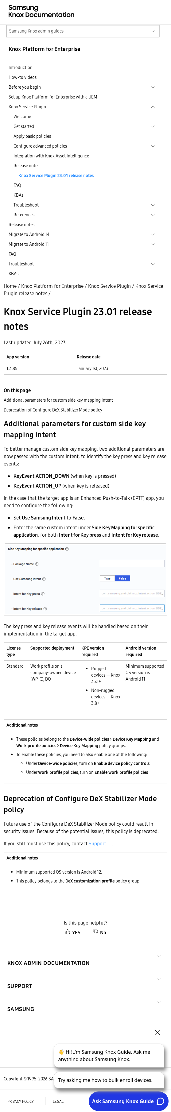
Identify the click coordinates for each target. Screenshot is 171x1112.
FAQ (17, 185)
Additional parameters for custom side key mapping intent (58, 400)
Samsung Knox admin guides (36, 31)
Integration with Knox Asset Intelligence (51, 156)
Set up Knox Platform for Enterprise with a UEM (53, 97)
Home (10, 286)
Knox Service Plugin (109, 286)
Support (97, 843)
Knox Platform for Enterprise (52, 286)
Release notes (26, 166)
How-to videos (23, 77)
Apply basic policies (32, 136)
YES (72, 932)
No (99, 932)
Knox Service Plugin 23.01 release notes (56, 175)
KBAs (18, 195)
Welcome (22, 117)
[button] (48, 955)
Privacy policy (20, 1101)
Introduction (21, 67)
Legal (58, 1101)
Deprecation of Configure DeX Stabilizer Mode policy (53, 410)
